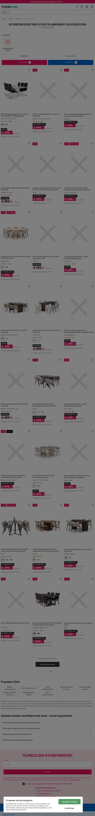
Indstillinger (69, 808)
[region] (43, 804)
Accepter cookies (69, 802)
